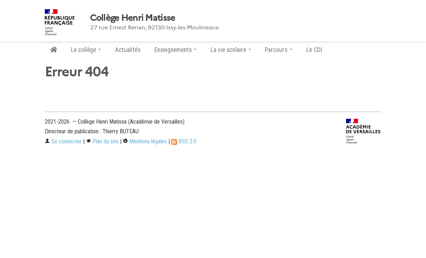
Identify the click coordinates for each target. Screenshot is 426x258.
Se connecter (63, 141)
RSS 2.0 (183, 141)
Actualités (127, 49)
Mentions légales (145, 141)
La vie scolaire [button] (231, 49)
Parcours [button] (278, 49)
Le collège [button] (86, 49)
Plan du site (102, 141)
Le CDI (314, 49)
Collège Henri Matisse (132, 17)
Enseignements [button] (175, 49)
